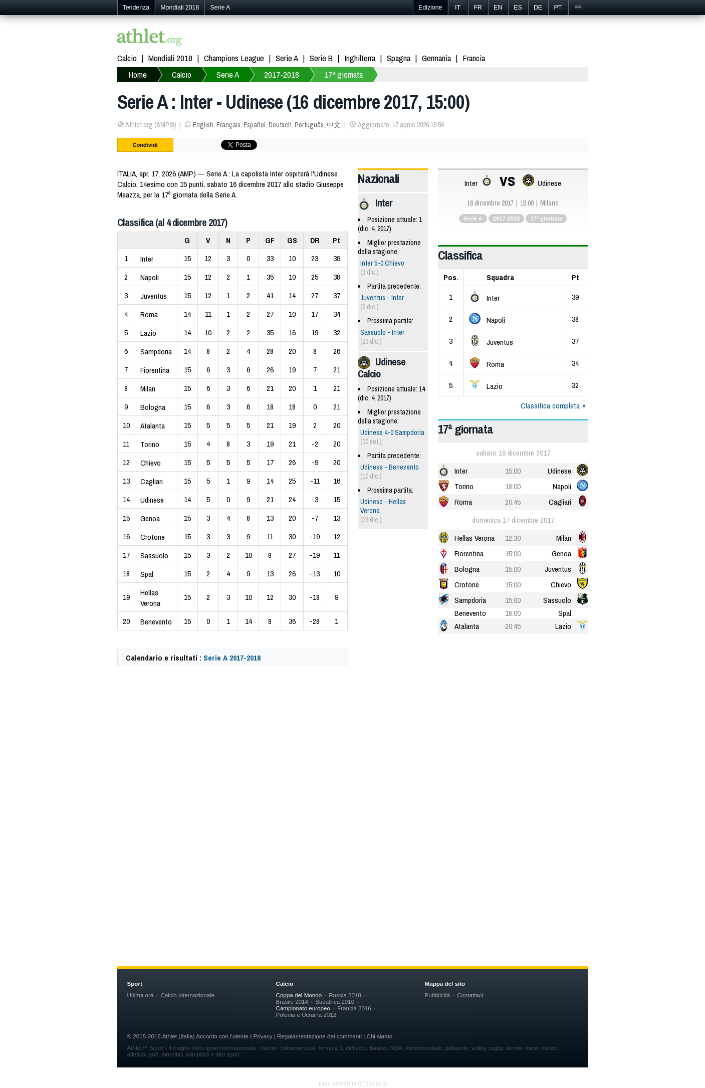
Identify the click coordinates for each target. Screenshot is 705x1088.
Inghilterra (359, 58)
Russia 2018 (345, 995)
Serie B (321, 58)
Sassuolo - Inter (382, 332)
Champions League (234, 58)
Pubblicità (437, 995)
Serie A (220, 7)
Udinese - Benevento (389, 467)
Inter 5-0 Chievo (382, 263)
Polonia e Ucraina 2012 (306, 1014)
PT (558, 7)
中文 (334, 124)
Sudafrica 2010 (334, 1001)
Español (255, 124)
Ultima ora (140, 995)
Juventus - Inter (382, 297)
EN (498, 7)
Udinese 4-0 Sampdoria (392, 432)
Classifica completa (550, 405)
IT (457, 7)
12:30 (513, 538)
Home (137, 74)
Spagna (398, 58)
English (203, 124)
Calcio (127, 58)
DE (538, 7)
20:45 (513, 502)
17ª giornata (343, 74)
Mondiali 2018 (179, 7)
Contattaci (470, 995)
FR (478, 7)
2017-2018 (281, 74)
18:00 (513, 486)
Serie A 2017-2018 (232, 657)
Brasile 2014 (292, 1001)
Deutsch (280, 124)
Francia (473, 58)
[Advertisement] (352, 773)
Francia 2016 (354, 1008)
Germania (436, 58)
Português (309, 124)
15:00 (513, 471)
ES (518, 7)
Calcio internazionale (187, 995)
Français (228, 124)
